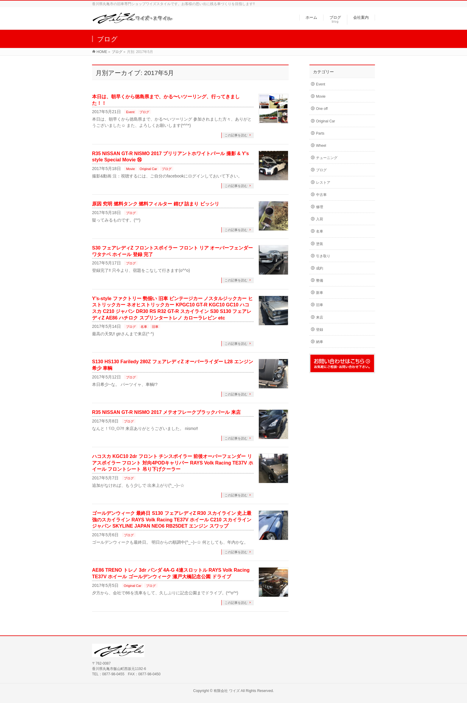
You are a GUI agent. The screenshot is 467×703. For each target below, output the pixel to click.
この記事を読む (236, 135)
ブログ (144, 112)
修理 (319, 207)
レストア (323, 182)
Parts (320, 133)
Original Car (148, 169)
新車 (319, 293)
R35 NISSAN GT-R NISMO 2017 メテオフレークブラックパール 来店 (166, 412)
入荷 (319, 219)
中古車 (321, 195)
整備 (319, 280)
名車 (144, 326)
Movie (130, 169)
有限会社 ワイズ (226, 691)
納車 (319, 342)
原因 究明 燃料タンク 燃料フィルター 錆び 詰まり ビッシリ (155, 203)
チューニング (326, 158)
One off (322, 109)
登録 (319, 330)
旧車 (155, 326)
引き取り (323, 256)
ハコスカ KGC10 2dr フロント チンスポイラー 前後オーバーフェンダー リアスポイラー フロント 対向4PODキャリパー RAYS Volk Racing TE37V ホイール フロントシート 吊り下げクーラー (172, 463)
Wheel (321, 146)
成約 (319, 268)
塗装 (319, 244)
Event (130, 112)
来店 (319, 317)
